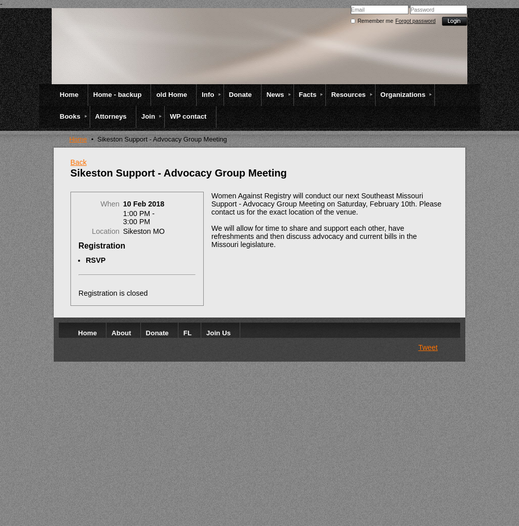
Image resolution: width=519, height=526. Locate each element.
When (110, 204)
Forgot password (415, 21)
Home (78, 139)
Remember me (375, 21)
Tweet (427, 347)
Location (105, 231)
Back (78, 162)
